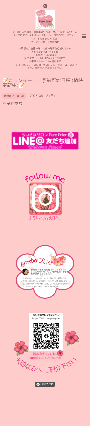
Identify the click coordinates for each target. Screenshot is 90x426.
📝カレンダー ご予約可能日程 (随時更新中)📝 (42, 82)
